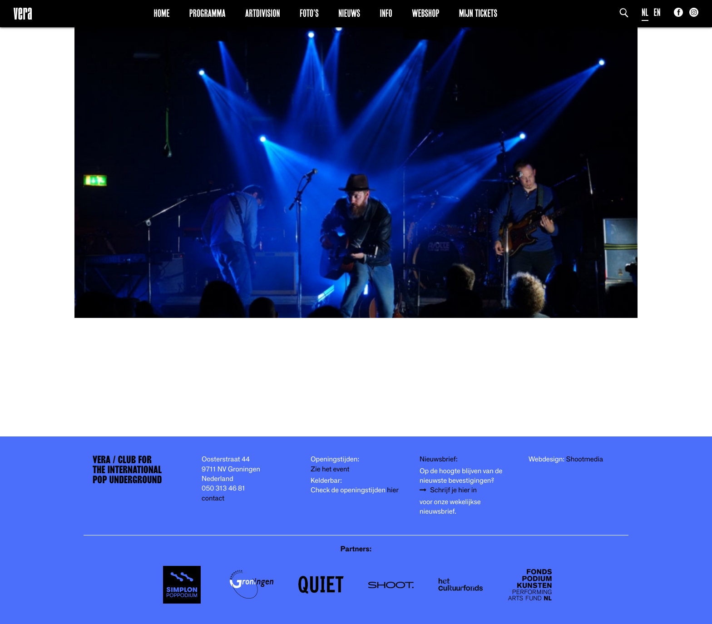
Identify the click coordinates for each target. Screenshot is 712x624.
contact (213, 498)
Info (386, 13)
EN (657, 12)
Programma (207, 13)
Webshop (425, 13)
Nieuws (349, 13)
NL (645, 12)
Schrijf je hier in (453, 490)
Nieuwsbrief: (439, 459)
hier (392, 490)
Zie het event (330, 469)
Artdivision (262, 13)
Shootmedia (584, 459)
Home (162, 13)
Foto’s (309, 13)
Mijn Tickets (478, 13)
